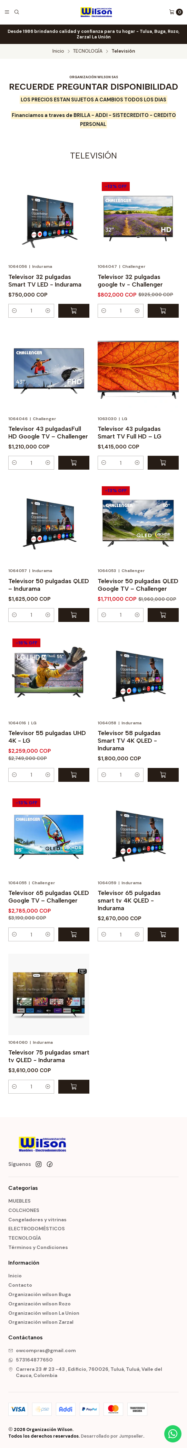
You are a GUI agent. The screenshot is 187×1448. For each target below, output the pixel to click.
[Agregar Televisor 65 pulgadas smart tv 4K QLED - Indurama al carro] (163, 934)
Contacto (20, 1285)
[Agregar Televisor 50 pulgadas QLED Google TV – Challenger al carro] (163, 615)
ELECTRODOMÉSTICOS (36, 1228)
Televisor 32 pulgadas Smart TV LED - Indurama (44, 280)
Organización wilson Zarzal (40, 1322)
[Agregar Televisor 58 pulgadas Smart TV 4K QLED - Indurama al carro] (163, 775)
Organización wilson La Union (43, 1313)
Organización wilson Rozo (39, 1304)
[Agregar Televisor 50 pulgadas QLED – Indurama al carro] (73, 615)
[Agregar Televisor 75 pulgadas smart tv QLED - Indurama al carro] (73, 1087)
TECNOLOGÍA (87, 51)
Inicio (58, 51)
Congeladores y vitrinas (37, 1219)
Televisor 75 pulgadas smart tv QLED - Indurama (48, 1056)
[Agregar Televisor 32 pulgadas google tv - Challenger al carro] (163, 311)
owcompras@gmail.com (42, 1350)
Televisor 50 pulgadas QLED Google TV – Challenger (138, 584)
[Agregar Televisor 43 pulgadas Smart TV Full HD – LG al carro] (163, 463)
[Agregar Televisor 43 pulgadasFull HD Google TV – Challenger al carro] (73, 463)
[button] (14, 310)
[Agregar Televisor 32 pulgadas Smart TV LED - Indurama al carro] (73, 311)
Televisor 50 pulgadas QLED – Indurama (48, 584)
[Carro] (176, 12)
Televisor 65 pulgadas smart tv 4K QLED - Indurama (129, 900)
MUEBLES (19, 1201)
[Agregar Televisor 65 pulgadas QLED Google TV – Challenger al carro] (73, 934)
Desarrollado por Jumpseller (112, 1436)
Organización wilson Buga (39, 1294)
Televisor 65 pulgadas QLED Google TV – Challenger (48, 896)
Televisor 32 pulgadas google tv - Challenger (130, 280)
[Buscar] (16, 12)
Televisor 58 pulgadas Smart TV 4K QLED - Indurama (129, 740)
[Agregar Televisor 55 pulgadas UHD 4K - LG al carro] (73, 775)
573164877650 (30, 1360)
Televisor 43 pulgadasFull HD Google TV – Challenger (48, 432)
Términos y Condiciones (38, 1247)
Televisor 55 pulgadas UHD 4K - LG (47, 736)
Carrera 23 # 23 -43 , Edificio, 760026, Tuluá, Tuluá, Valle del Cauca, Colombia (85, 1372)
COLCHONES (23, 1210)
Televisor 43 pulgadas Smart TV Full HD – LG (129, 432)
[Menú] (7, 12)
